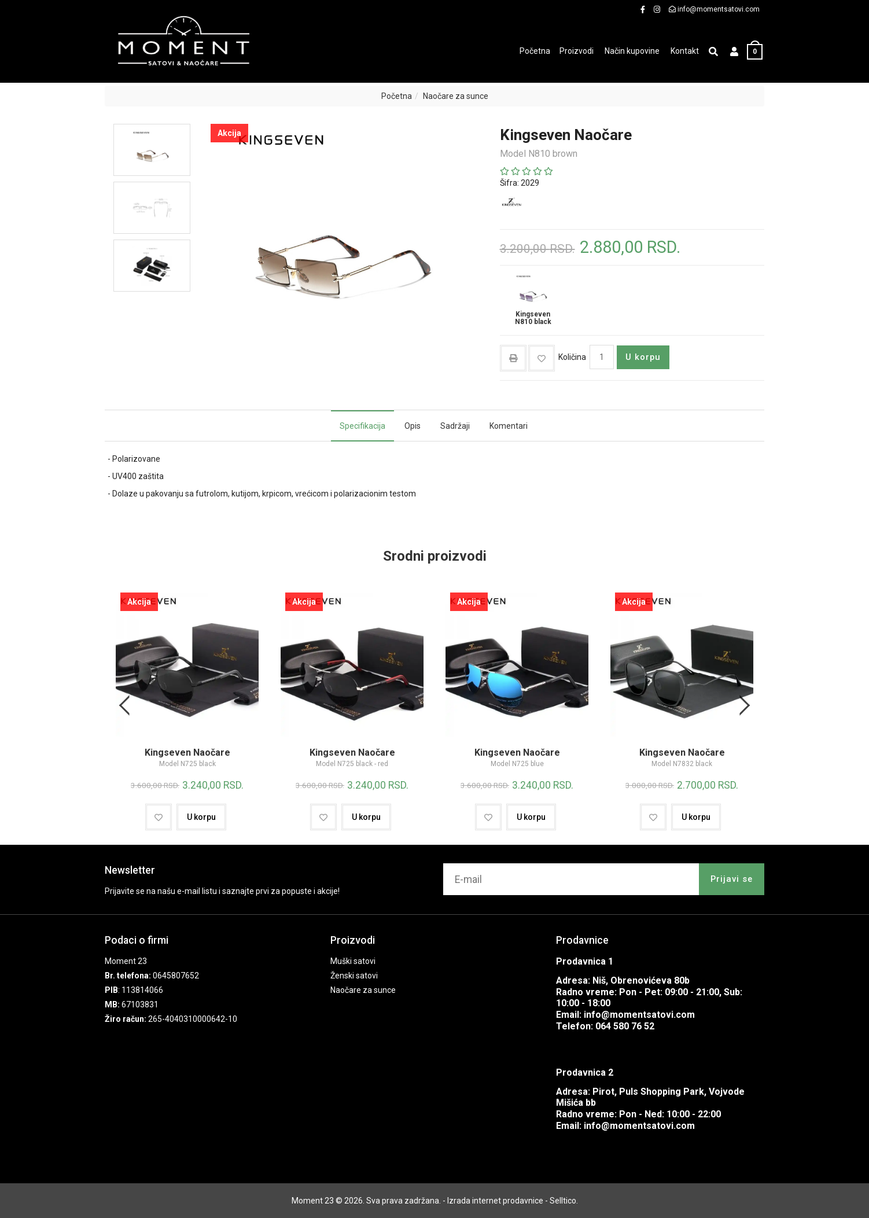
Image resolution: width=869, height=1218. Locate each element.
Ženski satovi (354, 975)
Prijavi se (731, 879)
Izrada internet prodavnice (495, 1200)
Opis (412, 425)
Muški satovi (352, 961)
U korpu (643, 357)
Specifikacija (362, 425)
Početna (396, 96)
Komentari (508, 425)
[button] (734, 52)
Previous (126, 706)
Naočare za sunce (455, 96)
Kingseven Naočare (187, 757)
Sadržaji (455, 425)
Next (742, 706)
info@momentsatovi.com (639, 1014)
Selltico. (564, 1200)
